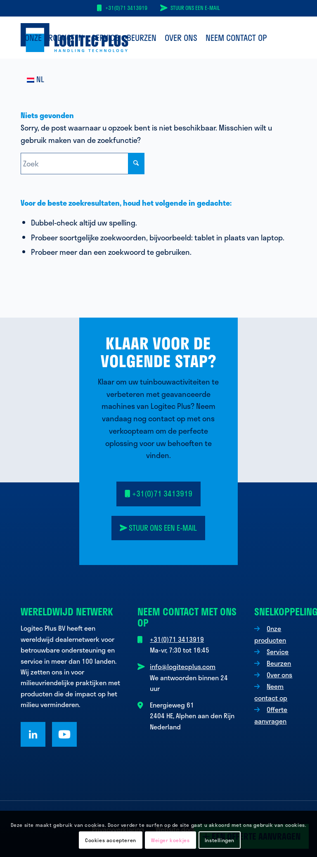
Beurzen (279, 663)
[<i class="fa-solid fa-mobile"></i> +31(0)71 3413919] (158, 494)
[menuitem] (54, 37)
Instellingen (219, 840)
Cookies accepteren (110, 840)
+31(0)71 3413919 (126, 8)
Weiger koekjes (170, 840)
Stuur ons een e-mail (195, 8)
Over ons (279, 674)
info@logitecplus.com (182, 666)
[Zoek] (82, 163)
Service (278, 651)
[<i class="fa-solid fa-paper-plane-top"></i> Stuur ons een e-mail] (158, 528)
